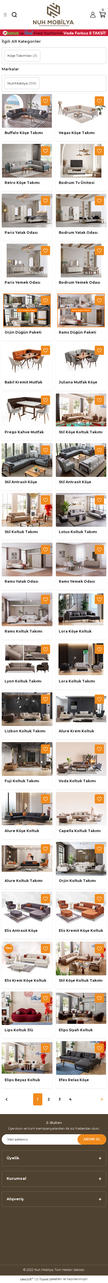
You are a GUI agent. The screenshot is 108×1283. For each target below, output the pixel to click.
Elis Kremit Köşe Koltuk (81, 930)
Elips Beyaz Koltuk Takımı (22, 1080)
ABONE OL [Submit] (92, 1139)
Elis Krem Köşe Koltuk (25, 980)
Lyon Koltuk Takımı (23, 681)
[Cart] (102, 14)
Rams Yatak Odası (21, 581)
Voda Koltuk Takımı (77, 781)
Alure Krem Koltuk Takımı (76, 731)
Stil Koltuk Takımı (21, 532)
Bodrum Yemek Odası (79, 282)
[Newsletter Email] (54, 1139)
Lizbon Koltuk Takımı (25, 731)
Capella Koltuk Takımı (80, 831)
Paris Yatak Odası (21, 232)
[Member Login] (92, 14)
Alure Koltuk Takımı (24, 880)
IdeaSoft (26, 1279)
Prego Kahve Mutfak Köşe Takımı (24, 432)
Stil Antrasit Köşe (21, 482)
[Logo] (53, 14)
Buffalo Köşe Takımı (24, 133)
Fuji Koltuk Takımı (22, 781)
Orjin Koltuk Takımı (77, 880)
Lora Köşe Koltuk (75, 631)
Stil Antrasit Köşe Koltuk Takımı (75, 482)
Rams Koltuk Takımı (23, 631)
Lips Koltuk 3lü (19, 1030)
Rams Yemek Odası (77, 581)
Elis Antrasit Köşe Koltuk (21, 931)
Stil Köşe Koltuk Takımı (81, 432)
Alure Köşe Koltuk (22, 831)
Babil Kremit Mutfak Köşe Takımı (23, 382)
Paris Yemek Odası (22, 282)
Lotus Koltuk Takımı (78, 532)
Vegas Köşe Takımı (77, 133)
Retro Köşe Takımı (22, 182)
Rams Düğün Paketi (77, 332)
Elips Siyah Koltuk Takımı (76, 1030)
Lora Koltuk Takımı (77, 681)
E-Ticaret (42, 1279)
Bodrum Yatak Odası (78, 232)
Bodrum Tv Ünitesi (76, 182)
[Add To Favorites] (45, 101)
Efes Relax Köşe (74, 1080)
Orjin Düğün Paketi (23, 332)
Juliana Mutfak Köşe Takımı (78, 382)
